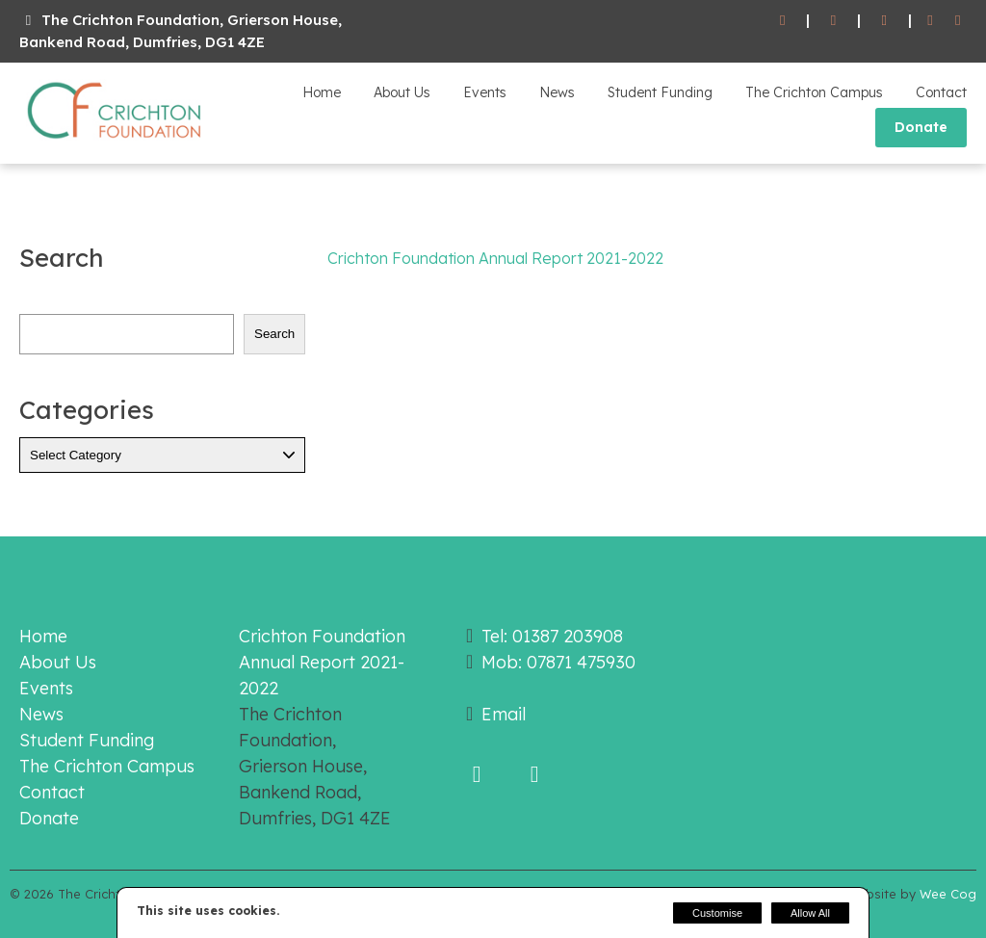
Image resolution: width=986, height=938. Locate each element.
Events (484, 92)
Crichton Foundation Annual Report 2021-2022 (495, 258)
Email (503, 714)
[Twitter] (957, 21)
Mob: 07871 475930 (558, 662)
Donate (921, 127)
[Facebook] (930, 21)
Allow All (810, 913)
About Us (402, 92)
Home (321, 92)
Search (274, 333)
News (557, 92)
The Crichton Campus (814, 92)
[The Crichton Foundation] (115, 142)
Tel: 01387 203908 (552, 636)
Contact (941, 92)
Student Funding (660, 92)
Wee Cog (948, 893)
